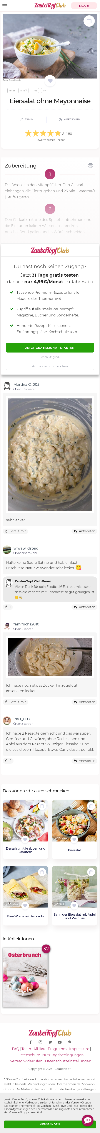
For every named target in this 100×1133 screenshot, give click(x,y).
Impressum (79, 1049)
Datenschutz (29, 1055)
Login (84, 5)
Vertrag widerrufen (26, 1061)
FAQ (15, 1049)
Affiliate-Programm (50, 1049)
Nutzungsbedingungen (63, 1055)
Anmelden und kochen (50, 366)
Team (26, 1049)
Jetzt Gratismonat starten (50, 347)
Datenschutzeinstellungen (68, 1061)
